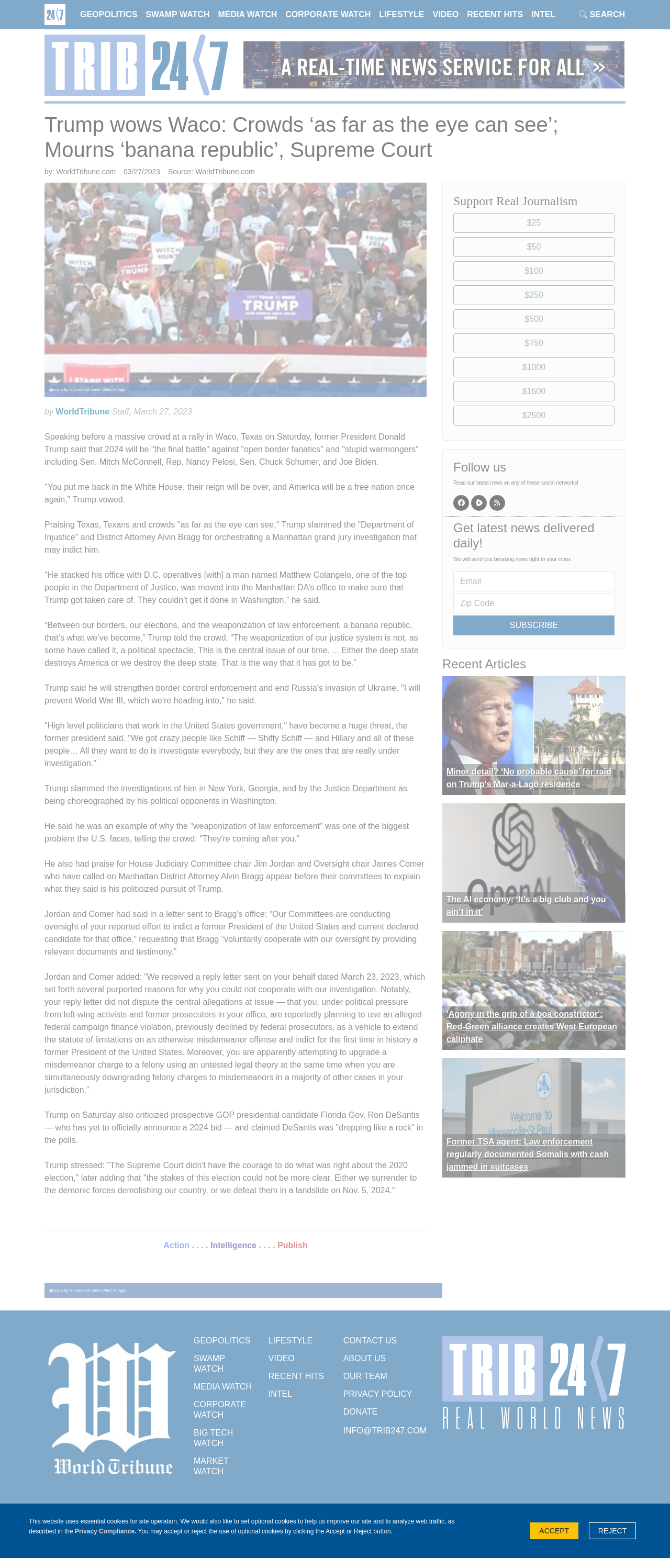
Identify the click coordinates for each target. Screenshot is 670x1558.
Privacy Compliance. (105, 1531)
